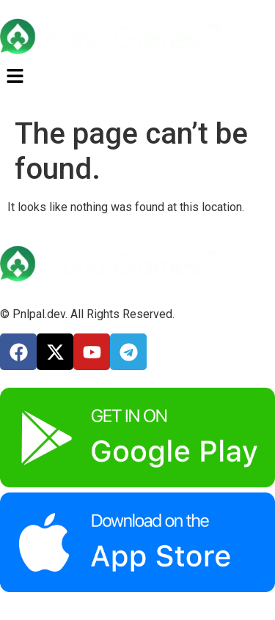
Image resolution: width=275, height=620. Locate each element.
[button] (137, 77)
